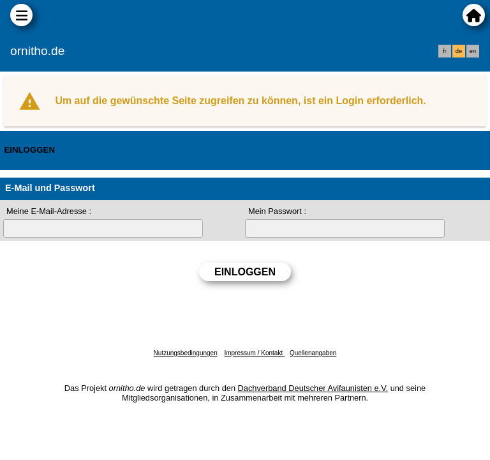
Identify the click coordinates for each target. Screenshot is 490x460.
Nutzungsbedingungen (186, 352)
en (473, 51)
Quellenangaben (313, 352)
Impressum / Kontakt (254, 352)
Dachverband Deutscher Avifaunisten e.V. (313, 388)
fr (445, 51)
